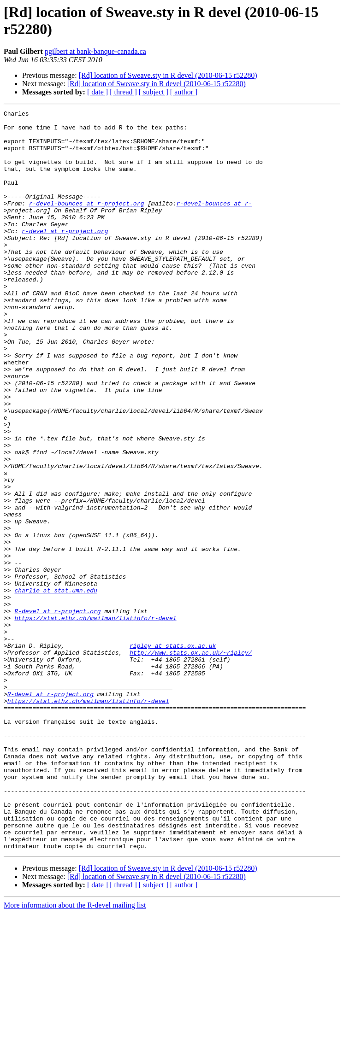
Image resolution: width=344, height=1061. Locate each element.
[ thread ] (123, 92)
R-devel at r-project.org (57, 712)
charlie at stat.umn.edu (55, 687)
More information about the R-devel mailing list (75, 1053)
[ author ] (184, 92)
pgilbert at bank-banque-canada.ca (95, 51)
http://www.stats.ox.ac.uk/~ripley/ (191, 761)
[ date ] (97, 92)
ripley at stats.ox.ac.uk (173, 753)
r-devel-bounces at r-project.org (86, 222)
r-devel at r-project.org (65, 256)
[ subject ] (153, 92)
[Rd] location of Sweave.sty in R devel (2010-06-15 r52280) (168, 75)
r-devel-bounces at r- (214, 222)
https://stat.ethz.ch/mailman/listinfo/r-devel (95, 720)
